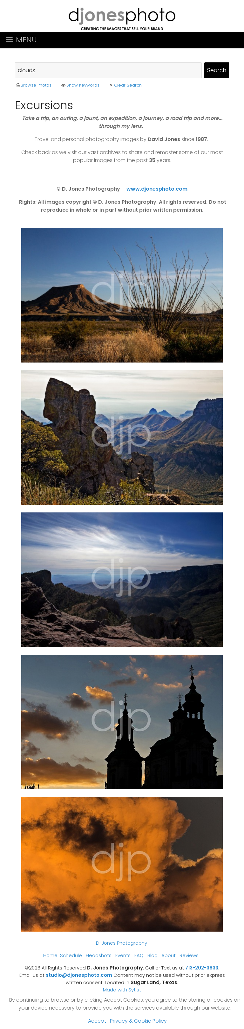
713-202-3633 (201, 967)
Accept (97, 1021)
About (168, 955)
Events (123, 955)
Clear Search (125, 85)
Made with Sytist (122, 989)
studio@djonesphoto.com (79, 975)
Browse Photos (33, 85)
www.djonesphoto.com (156, 189)
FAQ (139, 955)
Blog (152, 955)
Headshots (99, 955)
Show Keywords (79, 85)
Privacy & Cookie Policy (138, 1021)
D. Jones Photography (121, 943)
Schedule (71, 955)
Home (50, 955)
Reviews (189, 955)
